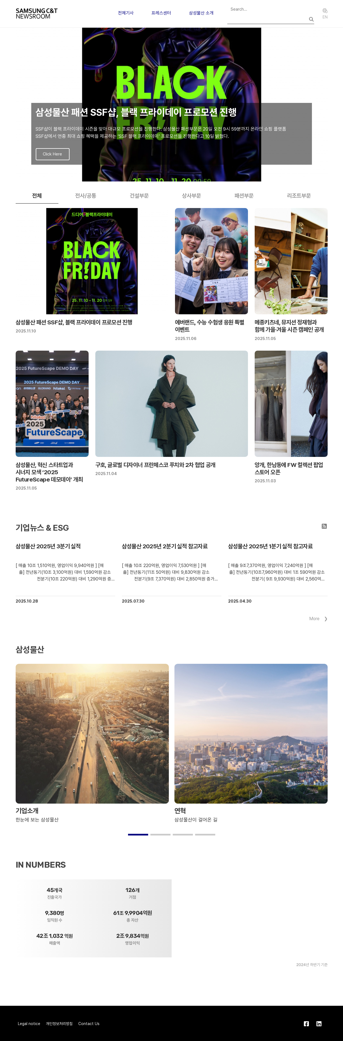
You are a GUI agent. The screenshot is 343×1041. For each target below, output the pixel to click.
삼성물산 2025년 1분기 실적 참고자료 (270, 546)
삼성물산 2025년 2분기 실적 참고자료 (165, 546)
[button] (163, 175)
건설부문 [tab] (139, 195)
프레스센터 (161, 13)
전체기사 (126, 13)
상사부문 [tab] (191, 195)
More (314, 618)
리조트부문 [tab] (299, 195)
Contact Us (89, 1023)
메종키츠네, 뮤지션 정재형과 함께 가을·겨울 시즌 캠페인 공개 (289, 326)
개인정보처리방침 (59, 1023)
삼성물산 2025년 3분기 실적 (48, 546)
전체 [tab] (37, 195)
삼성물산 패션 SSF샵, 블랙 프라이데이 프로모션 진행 (74, 322)
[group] (172, 104)
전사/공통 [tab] (85, 195)
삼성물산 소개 (201, 13)
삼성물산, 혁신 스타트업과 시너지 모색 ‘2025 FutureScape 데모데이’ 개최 (49, 472)
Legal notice (29, 1023)
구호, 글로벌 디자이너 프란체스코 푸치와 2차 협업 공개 (155, 464)
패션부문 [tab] (244, 195)
